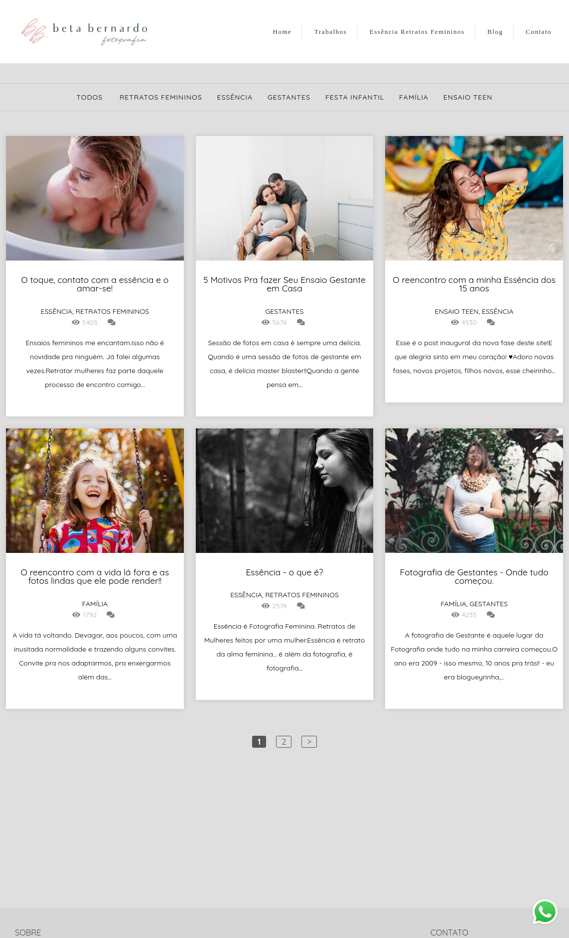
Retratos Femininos (161, 97)
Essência (235, 97)
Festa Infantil (354, 97)
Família (413, 97)
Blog (495, 31)
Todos (90, 97)
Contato (539, 31)
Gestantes (289, 97)
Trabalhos (330, 31)
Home (282, 31)
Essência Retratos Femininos (417, 31)
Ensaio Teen (468, 97)
